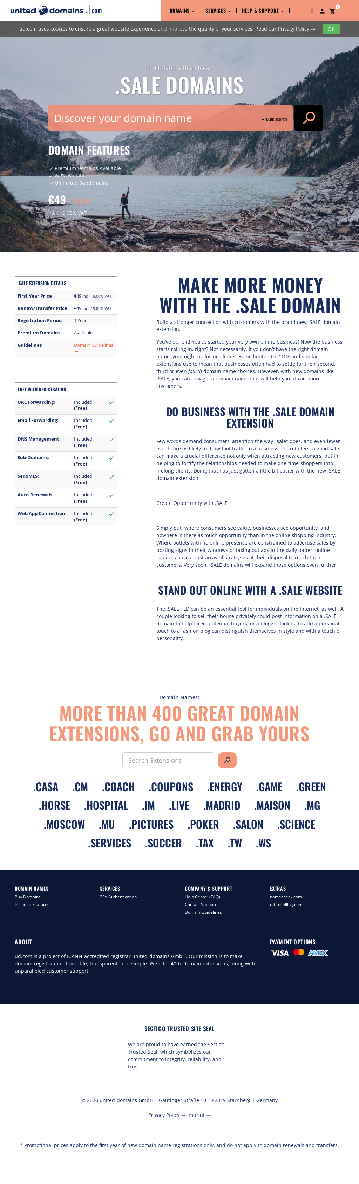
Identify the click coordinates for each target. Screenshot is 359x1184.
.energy (224, 786)
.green (311, 786)
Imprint (199, 1115)
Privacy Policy (297, 28)
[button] (312, 10)
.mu (107, 824)
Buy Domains (28, 897)
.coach (118, 786)
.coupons (171, 786)
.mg (312, 805)
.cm (80, 786)
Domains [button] (182, 10)
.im (148, 805)
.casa (45, 786)
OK (331, 29)
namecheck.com (286, 897)
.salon (248, 824)
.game (269, 786)
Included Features (32, 904)
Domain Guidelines (203, 912)
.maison (272, 805)
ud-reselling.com (286, 904)
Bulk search (273, 119)
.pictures (151, 824)
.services (109, 843)
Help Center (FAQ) (202, 897)
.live (179, 805)
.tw (235, 843)
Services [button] (218, 10)
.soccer (163, 843)
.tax (205, 843)
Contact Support (200, 904)
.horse (54, 805)
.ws (263, 843)
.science (296, 824)
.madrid (221, 805)
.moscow (64, 824)
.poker (203, 824)
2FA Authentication (118, 897)
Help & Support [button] (263, 10)
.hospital (106, 805)
